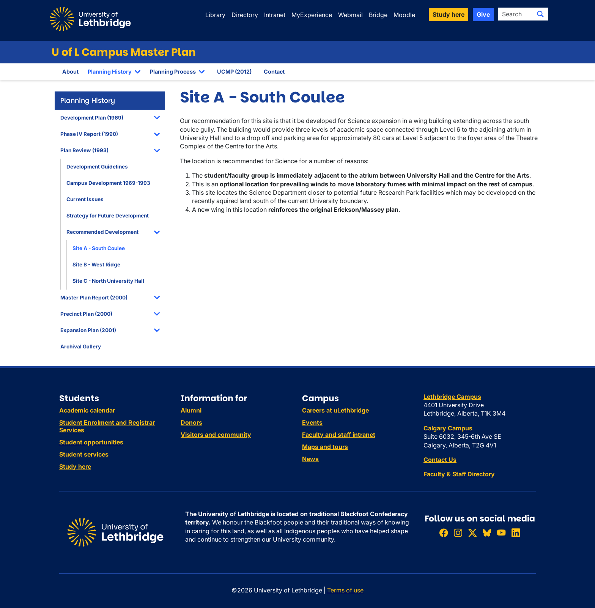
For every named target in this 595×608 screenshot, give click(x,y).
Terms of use (345, 590)
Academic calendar (87, 410)
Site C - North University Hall (108, 281)
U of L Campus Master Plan (124, 52)
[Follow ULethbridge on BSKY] (487, 532)
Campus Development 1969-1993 (108, 183)
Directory (244, 15)
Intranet (274, 15)
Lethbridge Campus (452, 396)
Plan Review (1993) (84, 150)
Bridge (378, 15)
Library (215, 15)
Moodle (404, 15)
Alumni (191, 410)
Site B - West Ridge (96, 264)
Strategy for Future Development (107, 216)
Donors (191, 422)
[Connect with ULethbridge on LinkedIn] (516, 532)
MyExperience (311, 15)
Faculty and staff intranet (338, 434)
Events (312, 422)
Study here (75, 466)
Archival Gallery (80, 346)
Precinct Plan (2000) (86, 314)
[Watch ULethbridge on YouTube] (501, 532)
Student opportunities (91, 442)
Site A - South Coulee (98, 248)
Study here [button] (448, 14)
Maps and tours (325, 446)
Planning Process (173, 71)
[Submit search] (540, 14)
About (70, 71)
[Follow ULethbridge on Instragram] (458, 532)
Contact (274, 71)
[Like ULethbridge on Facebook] (444, 532)
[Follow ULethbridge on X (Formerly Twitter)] (472, 532)
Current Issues (85, 199)
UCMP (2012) (234, 71)
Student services (84, 454)
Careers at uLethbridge (335, 410)
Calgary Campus (447, 428)
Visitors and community (216, 434)
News (310, 459)
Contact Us (439, 459)
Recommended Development (102, 232)
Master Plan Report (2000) (94, 298)
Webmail (350, 15)
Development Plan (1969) (91, 118)
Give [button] (483, 14)
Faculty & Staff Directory (459, 474)
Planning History (110, 71)
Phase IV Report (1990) (89, 134)
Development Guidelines (97, 167)
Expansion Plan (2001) (88, 330)
